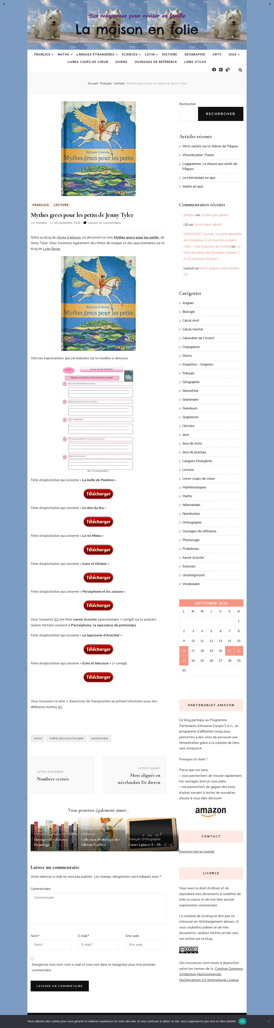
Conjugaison (191, 347)
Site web (132, 936)
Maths (63, 55)
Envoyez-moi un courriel (196, 851)
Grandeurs (190, 408)
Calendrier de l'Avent (198, 338)
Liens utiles (195, 62)
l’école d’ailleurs (69, 237)
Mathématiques (194, 487)
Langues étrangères (96, 55)
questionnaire (99, 738)
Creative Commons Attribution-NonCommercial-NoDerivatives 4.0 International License (211, 974)
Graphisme (190, 417)
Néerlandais (191, 505)
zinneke (41, 223)
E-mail (83, 936)
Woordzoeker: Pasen (198, 155)
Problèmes (190, 548)
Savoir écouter (193, 557)
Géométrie (190, 390)
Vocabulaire (191, 584)
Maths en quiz (192, 186)
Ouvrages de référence (156, 62)
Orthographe (151, 839)
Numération (191, 513)
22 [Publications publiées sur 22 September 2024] (238, 651)
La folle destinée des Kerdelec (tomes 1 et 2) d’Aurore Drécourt (211, 252)
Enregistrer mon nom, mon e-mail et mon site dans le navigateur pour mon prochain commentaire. (93, 967)
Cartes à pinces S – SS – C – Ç (152, 844)
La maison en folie (137, 29)
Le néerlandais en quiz (199, 177)
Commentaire (41, 889)
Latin (150, 55)
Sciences (130, 55)
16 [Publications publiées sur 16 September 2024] (184, 651)
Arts (217, 55)
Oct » (270, 4)
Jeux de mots (192, 443)
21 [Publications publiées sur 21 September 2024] (229, 651)
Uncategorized (193, 575)
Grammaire (190, 399)
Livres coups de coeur (88, 62)
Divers (121, 62)
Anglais (188, 303)
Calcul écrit (190, 320)
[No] (269, 1021)
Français (42, 55)
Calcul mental (192, 329)
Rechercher (187, 104)
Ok (242, 1021)
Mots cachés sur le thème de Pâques (210, 146)
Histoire (169, 55)
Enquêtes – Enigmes (197, 364)
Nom (35, 936)
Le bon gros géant (214, 215)
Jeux (233, 55)
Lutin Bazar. (52, 248)
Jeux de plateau (194, 452)
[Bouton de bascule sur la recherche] (240, 70)
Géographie (195, 55)
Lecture (61, 205)
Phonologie (191, 540)
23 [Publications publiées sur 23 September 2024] (184, 661)
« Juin (4, 4)
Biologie (188, 311)
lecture (38, 738)
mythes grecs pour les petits (66, 738)
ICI (56, 619)
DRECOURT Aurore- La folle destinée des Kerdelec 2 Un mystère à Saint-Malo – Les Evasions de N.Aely (212, 240)
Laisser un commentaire (104, 223)
